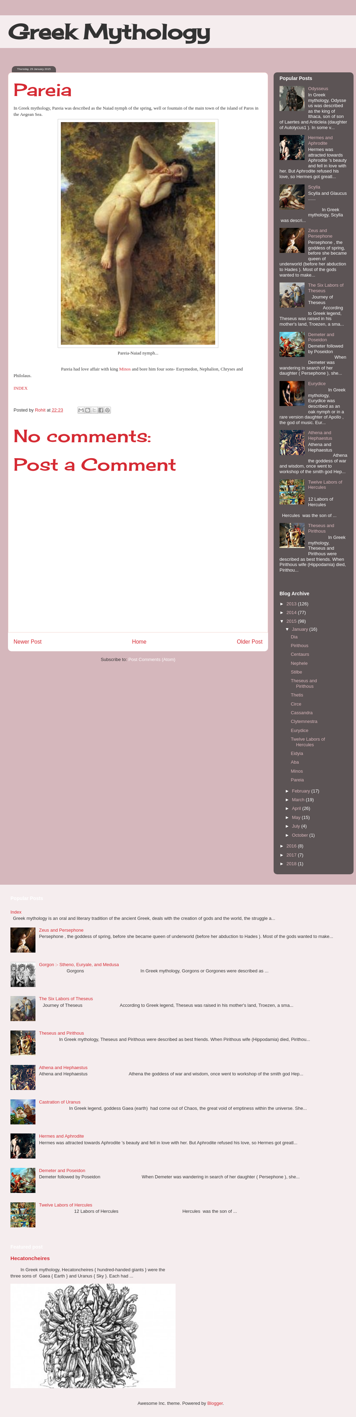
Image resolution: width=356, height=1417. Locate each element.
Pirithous (299, 645)
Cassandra (302, 712)
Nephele (299, 663)
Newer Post (28, 642)
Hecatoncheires (30, 1258)
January (300, 629)
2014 (292, 612)
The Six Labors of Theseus (66, 998)
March (299, 799)
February (302, 791)
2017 (292, 855)
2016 (292, 846)
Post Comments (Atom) (151, 659)
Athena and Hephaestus (320, 435)
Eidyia (297, 753)
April (297, 808)
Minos (125, 369)
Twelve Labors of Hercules (325, 484)
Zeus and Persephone (320, 233)
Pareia (297, 779)
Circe (296, 704)
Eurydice (317, 383)
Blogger (214, 1403)
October (300, 835)
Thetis (297, 695)
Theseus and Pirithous (321, 528)
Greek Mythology (109, 31)
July (296, 826)
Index (16, 912)
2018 (292, 863)
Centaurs (300, 654)
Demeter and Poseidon (321, 337)
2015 (292, 621)
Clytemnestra (304, 721)
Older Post (249, 642)
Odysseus (318, 88)
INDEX (20, 388)
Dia (294, 636)
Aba (295, 762)
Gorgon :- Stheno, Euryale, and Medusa (79, 964)
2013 (292, 603)
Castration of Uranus (59, 1102)
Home (139, 642)
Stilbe (296, 672)
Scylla (314, 187)
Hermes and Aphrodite (320, 140)
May (297, 817)
